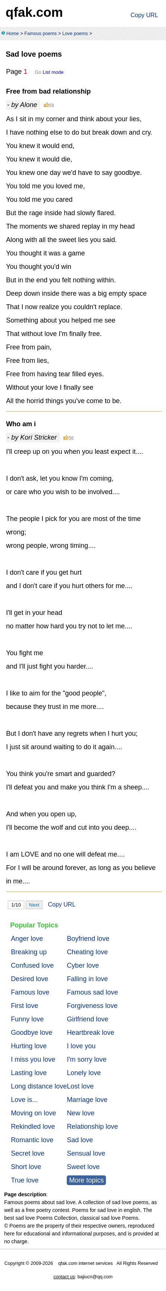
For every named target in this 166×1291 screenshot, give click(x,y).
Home (12, 33)
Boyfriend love (88, 938)
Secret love (27, 1153)
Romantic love (32, 1140)
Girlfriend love (87, 1019)
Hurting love (29, 1046)
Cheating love (87, 952)
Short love (26, 1167)
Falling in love (87, 979)
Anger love (27, 938)
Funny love (27, 1019)
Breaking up (29, 952)
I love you (81, 1046)
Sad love (80, 1140)
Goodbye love (31, 1032)
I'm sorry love (86, 1059)
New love (80, 1113)
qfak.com (34, 12)
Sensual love (86, 1153)
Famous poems (40, 33)
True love (24, 1180)
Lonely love (84, 1073)
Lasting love (29, 1073)
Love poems (75, 33)
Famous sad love (92, 992)
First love (24, 1005)
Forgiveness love (92, 1005)
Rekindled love (33, 1126)
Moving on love (33, 1113)
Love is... (24, 1099)
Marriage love (87, 1099)
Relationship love (92, 1126)
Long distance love (39, 1086)
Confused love (32, 965)
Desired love (29, 979)
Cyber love (83, 965)
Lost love (80, 1086)
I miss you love (33, 1059)
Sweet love (83, 1167)
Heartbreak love (90, 1032)
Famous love (30, 992)
